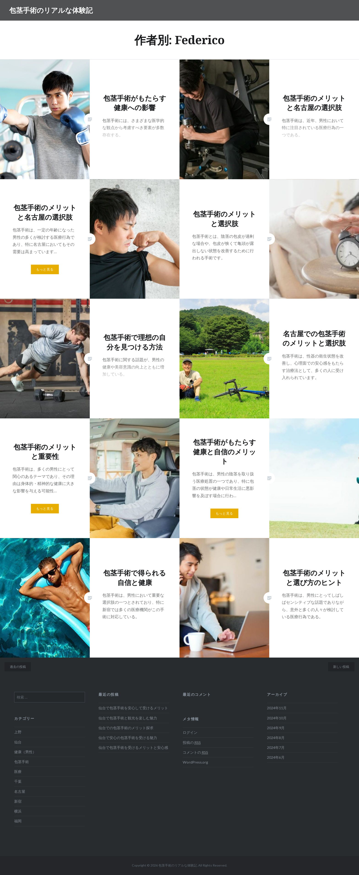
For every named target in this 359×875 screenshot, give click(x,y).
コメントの (195, 752)
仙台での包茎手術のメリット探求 (125, 728)
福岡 (18, 821)
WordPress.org (195, 762)
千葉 (18, 781)
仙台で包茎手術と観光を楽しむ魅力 (127, 718)
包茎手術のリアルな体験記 (51, 10)
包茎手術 (21, 761)
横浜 (18, 811)
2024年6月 (276, 757)
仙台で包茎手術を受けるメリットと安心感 (133, 747)
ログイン (190, 732)
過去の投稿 (18, 667)
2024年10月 (277, 718)
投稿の (192, 742)
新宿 (18, 801)
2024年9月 (276, 728)
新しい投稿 (341, 667)
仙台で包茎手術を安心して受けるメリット (133, 708)
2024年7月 (276, 747)
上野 (18, 732)
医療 (18, 771)
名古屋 (19, 791)
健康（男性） (25, 752)
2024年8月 (276, 737)
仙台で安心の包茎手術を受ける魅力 (127, 737)
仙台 (18, 742)
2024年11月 (277, 708)
